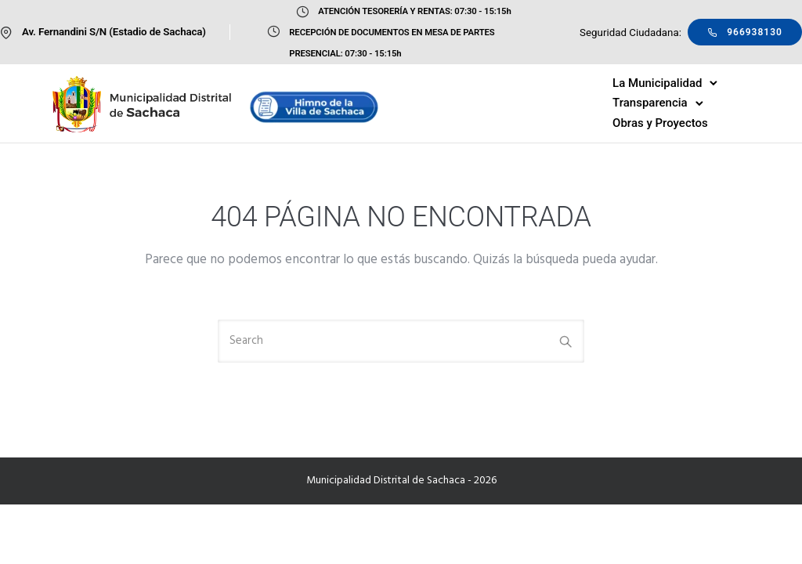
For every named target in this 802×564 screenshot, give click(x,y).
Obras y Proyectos (660, 123)
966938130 (744, 32)
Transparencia (650, 103)
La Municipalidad (657, 83)
